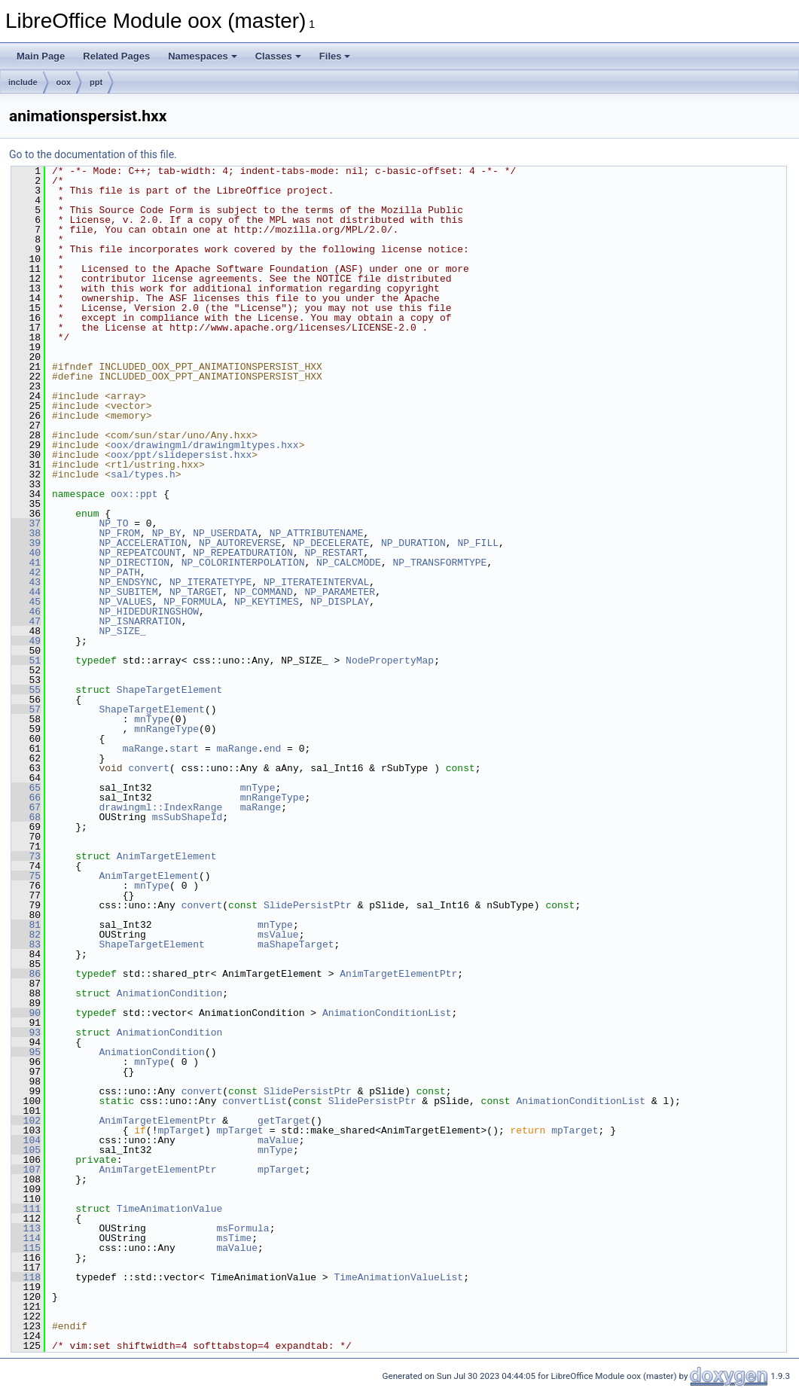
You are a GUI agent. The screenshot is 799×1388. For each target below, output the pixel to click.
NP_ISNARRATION (140, 621)
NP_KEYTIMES (266, 602)
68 (26, 817)
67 (26, 807)
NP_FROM (119, 533)
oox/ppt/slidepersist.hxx (181, 455)
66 (26, 797)
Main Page (41, 56)
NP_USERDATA (225, 533)
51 (26, 660)
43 (26, 582)
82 (26, 934)
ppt (96, 82)
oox (64, 82)
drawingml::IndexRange (160, 807)
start (184, 748)
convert (148, 768)
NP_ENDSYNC (128, 582)
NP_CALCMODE (348, 562)
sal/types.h (143, 474)
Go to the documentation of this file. (93, 154)
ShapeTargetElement (169, 690)
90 (26, 1013)
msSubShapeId (187, 817)
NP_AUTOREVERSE (240, 543)
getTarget (284, 1120)
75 (26, 876)
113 (26, 1228)
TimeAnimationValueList (398, 1277)
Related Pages (116, 56)
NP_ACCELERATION (143, 543)
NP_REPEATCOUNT (140, 553)
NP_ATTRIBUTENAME (317, 533)
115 (26, 1248)
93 (26, 1032)
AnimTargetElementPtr (398, 974)
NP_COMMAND (263, 592)
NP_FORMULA (192, 602)
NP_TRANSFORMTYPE (439, 562)
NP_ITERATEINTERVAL (316, 582)
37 (26, 523)
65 (26, 788)
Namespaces (202, 56)
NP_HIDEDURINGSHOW (149, 611)
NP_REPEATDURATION (243, 553)
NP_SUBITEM (128, 592)
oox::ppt (134, 494)
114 (26, 1238)
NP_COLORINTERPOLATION (243, 562)
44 (26, 592)
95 (26, 1052)
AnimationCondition (169, 993)
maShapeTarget (296, 944)
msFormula (242, 1228)
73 (26, 856)
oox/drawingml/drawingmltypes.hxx (205, 445)
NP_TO (113, 523)
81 (26, 925)
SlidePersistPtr (308, 905)
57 (26, 709)
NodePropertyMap (390, 660)
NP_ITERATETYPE (210, 582)
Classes (278, 56)
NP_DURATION (413, 543)
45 (26, 602)
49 (26, 641)
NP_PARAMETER (339, 592)
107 (26, 1169)
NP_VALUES (125, 602)
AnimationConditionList (387, 1013)
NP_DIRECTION (134, 562)
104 (26, 1140)
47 (26, 621)
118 (26, 1277)
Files (335, 56)
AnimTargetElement (167, 856)
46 (26, 611)
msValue (278, 934)
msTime (234, 1238)
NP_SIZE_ (122, 631)
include (23, 82)
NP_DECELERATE (331, 543)
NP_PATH (119, 572)
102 (26, 1120)
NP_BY (166, 533)
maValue (278, 1140)
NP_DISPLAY (339, 602)
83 (26, 944)
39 (26, 543)
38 (26, 533)
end (272, 748)
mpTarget (180, 1130)
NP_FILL (478, 543)
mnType (151, 719)
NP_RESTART (333, 553)
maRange (143, 748)
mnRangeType (166, 729)
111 (26, 1209)
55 (26, 690)
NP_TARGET (195, 592)
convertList (254, 1101)
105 (26, 1150)
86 (26, 974)
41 (26, 562)
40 (26, 553)
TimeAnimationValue (169, 1209)
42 (26, 572)
